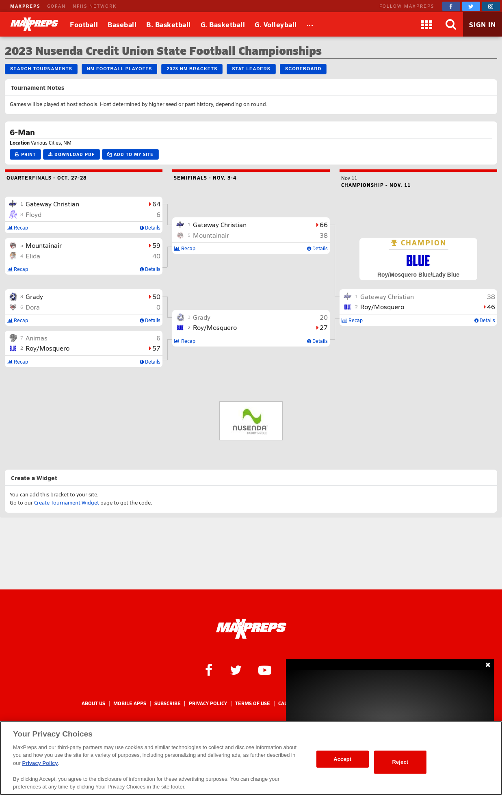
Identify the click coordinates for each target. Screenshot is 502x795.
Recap (17, 227)
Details (150, 227)
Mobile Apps (129, 703)
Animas (37, 338)
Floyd (33, 214)
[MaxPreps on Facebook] (451, 6)
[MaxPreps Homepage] (251, 629)
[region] (251, 758)
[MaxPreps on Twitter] (471, 6)
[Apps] (426, 24)
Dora (33, 307)
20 (324, 317)
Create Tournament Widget (66, 502)
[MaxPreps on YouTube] (264, 669)
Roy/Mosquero (47, 348)
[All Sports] (310, 24)
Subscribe (167, 703)
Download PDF (71, 154)
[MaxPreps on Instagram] (491, 6)
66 (324, 224)
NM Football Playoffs (119, 68)
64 (156, 203)
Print (25, 154)
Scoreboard (303, 68)
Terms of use (252, 703)
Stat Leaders (251, 68)
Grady (34, 296)
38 (324, 235)
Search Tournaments (41, 68)
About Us (93, 703)
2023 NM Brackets (192, 68)
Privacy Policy (208, 703)
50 (156, 296)
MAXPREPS (25, 6)
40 (156, 255)
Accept (342, 759)
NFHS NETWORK (95, 6)
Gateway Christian (52, 203)
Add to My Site (130, 154)
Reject (400, 762)
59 (156, 245)
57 (156, 348)
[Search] (451, 24)
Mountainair (44, 245)
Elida (33, 255)
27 (324, 327)
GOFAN (56, 6)
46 (491, 306)
